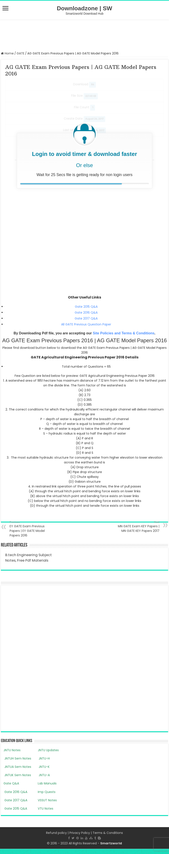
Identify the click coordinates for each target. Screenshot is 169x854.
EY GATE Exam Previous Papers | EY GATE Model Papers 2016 (32, 529)
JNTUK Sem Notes (17, 775)
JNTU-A (44, 775)
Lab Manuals (47, 783)
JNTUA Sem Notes (17, 767)
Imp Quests (46, 792)
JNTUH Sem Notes (17, 758)
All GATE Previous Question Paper (86, 324)
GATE (20, 53)
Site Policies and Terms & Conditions (123, 333)
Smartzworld (111, 843)
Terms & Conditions (108, 833)
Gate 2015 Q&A (86, 306)
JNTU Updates (48, 750)
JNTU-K (44, 767)
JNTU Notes (12, 750)
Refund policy (56, 833)
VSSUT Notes (47, 800)
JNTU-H (44, 758)
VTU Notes (45, 808)
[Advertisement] (84, 35)
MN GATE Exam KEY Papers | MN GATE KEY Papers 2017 (137, 526)
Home (7, 53)
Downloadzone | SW (84, 8)
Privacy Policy (79, 833)
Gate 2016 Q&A (86, 312)
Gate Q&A (11, 783)
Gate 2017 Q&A (86, 318)
